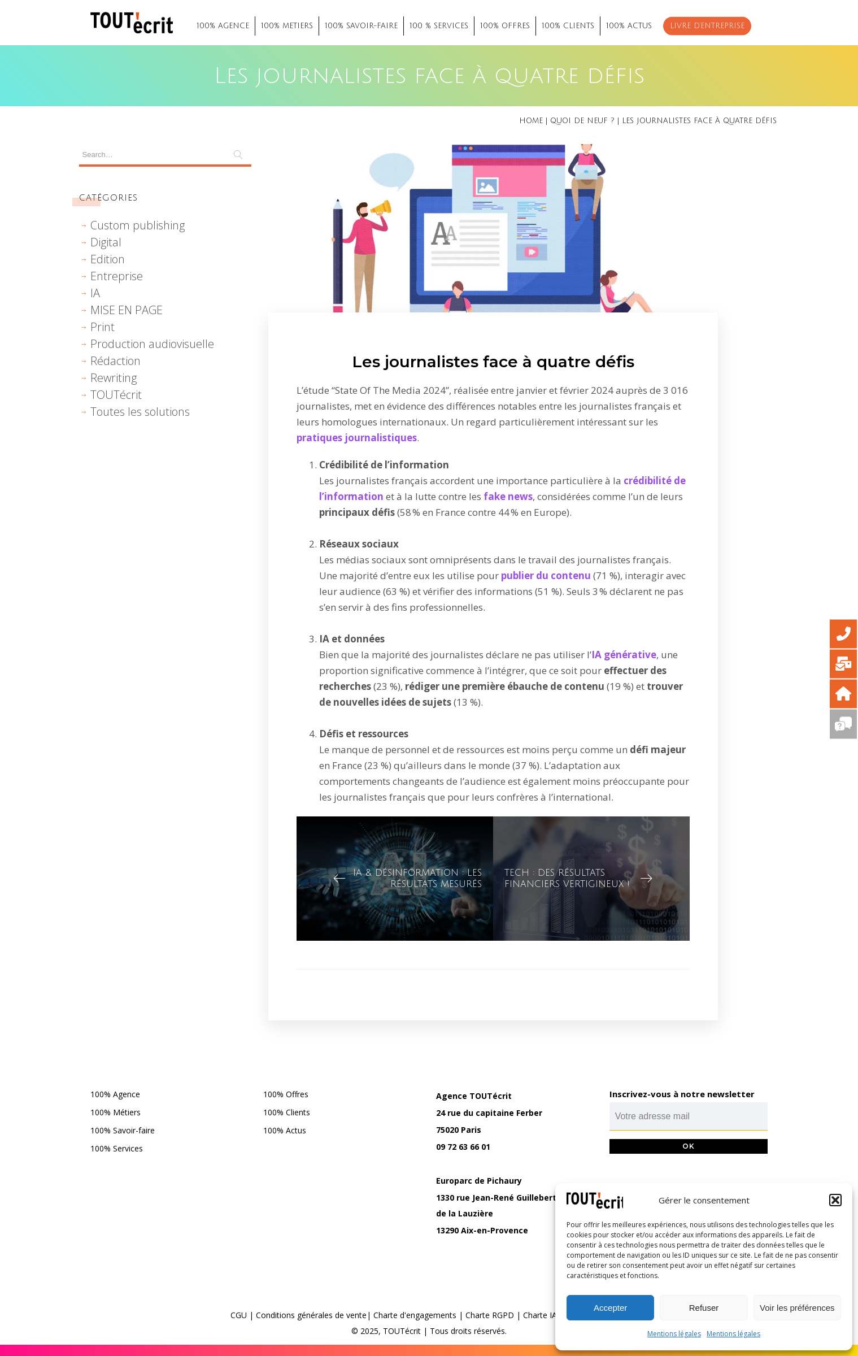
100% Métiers (115, 1112)
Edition (107, 259)
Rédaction (115, 360)
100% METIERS (287, 26)
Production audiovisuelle (152, 343)
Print (102, 326)
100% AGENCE (223, 26)
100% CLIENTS (568, 26)
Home (531, 121)
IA (95, 293)
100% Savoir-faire (122, 1130)
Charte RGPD (489, 1315)
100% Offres (285, 1094)
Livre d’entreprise (707, 26)
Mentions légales (674, 1333)
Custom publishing (137, 225)
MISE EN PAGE (126, 310)
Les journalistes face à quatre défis (493, 361)
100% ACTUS (629, 26)
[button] (835, 1200)
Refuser (704, 1307)
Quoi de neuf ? (582, 121)
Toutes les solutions (140, 411)
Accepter (610, 1307)
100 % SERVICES (439, 26)
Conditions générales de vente (311, 1315)
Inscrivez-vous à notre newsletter (682, 1093)
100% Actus (284, 1130)
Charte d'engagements (414, 1315)
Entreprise (116, 276)
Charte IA (540, 1315)
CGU (238, 1315)
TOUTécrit (116, 394)
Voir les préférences (797, 1307)
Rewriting (113, 377)
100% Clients (286, 1112)
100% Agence (115, 1094)
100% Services (116, 1148)
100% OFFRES (505, 26)
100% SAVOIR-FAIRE (361, 26)
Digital (105, 242)
